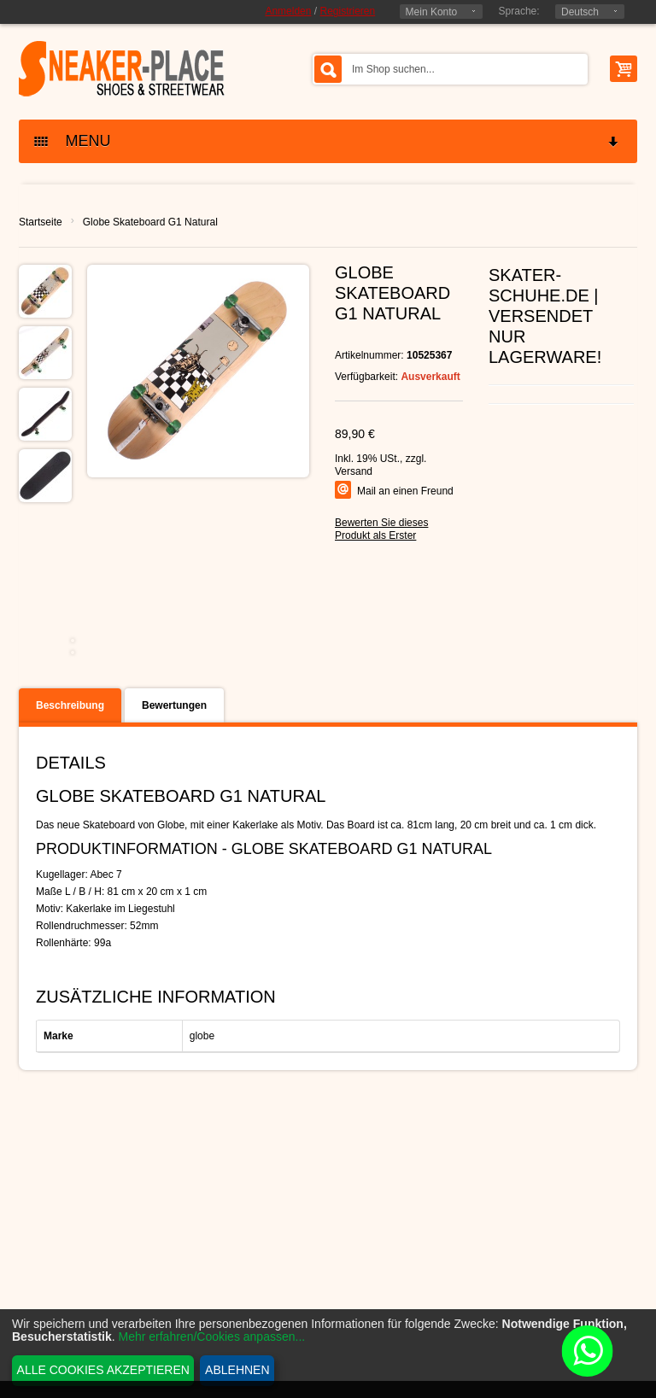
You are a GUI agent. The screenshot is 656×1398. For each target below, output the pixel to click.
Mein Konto (432, 12)
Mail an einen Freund (405, 491)
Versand (353, 471)
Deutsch (580, 12)
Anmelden (288, 11)
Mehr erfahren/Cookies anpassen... (212, 1336)
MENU (327, 141)
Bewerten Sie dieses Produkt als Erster (381, 529)
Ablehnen (237, 1370)
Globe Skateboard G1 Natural (150, 222)
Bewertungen (174, 705)
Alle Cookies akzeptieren (103, 1370)
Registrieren (347, 11)
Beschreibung (70, 705)
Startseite (40, 222)
